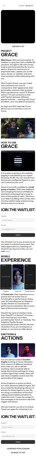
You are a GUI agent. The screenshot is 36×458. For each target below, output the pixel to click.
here (8, 251)
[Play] (18, 128)
